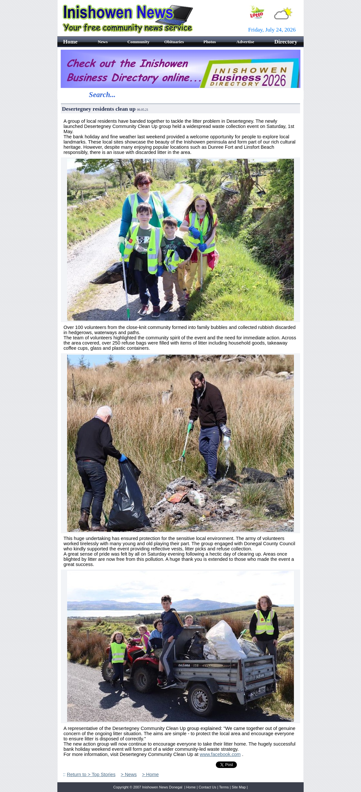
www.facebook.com (220, 754)
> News (129, 774)
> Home (150, 774)
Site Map (239, 787)
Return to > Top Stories (91, 774)
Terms (224, 787)
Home (191, 787)
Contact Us (207, 787)
